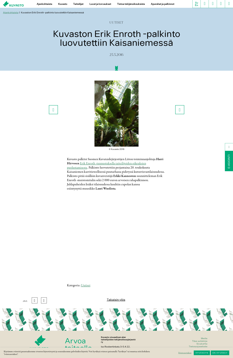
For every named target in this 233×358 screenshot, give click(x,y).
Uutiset (85, 285)
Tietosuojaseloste (198, 346)
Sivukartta (201, 344)
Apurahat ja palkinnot (162, 4)
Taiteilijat (78, 4)
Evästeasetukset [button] (184, 353)
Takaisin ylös (116, 299)
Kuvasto (62, 4)
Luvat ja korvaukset (100, 4)
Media (204, 338)
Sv (196, 2)
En (196, 5)
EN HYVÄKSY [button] (220, 353)
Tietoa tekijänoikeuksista (131, 4)
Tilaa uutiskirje (199, 341)
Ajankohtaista (44, 4)
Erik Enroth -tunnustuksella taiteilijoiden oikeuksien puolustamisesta (106, 165)
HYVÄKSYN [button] (202, 353)
